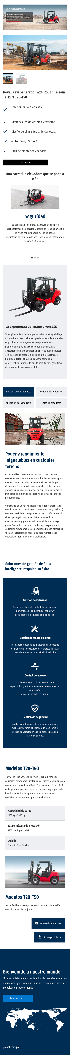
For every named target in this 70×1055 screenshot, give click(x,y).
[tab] (18, 392)
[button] (62, 52)
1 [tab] (32, 258)
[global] (35, 1020)
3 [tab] (38, 258)
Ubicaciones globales (18, 998)
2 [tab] (35, 258)
